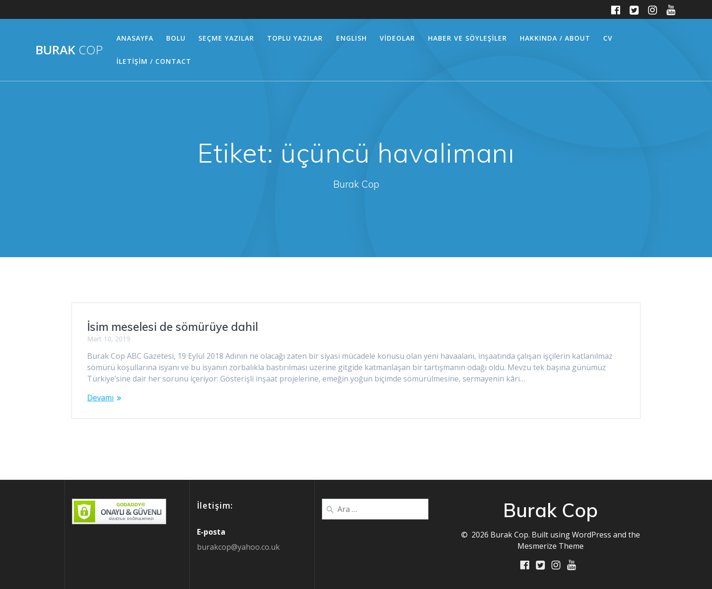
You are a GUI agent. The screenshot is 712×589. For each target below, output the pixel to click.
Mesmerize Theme (550, 546)
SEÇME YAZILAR (226, 38)
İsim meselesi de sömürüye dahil (172, 327)
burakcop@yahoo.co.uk (238, 547)
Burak (69, 50)
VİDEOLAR (397, 38)
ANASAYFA (134, 38)
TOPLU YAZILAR (295, 38)
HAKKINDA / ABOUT (555, 38)
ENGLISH (351, 38)
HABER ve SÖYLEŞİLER (467, 38)
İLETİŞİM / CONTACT (153, 61)
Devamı (100, 397)
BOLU (176, 38)
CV (608, 38)
